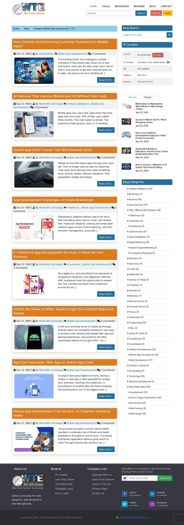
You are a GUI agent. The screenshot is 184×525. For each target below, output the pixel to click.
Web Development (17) (140, 360)
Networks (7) (134, 296)
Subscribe (165, 478)
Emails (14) (133, 269)
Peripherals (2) (136, 226)
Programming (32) (136, 322)
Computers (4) (135, 221)
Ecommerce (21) (137, 403)
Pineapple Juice (64, 488)
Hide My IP (158, 55)
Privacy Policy (100, 488)
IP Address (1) (134, 285)
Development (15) (138, 392)
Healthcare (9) (135, 274)
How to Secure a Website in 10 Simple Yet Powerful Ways (151, 165)
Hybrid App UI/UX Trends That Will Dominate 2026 (52, 150)
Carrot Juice (62, 493)
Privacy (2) (133, 312)
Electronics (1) (134, 263)
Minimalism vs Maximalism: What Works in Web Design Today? (149, 106)
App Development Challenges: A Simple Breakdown (53, 200)
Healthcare (73, 207)
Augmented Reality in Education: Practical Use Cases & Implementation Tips (152, 151)
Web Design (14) (137, 413)
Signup (156, 13)
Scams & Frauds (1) (137, 333)
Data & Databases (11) (138, 237)
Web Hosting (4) (137, 408)
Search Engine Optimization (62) (144, 397)
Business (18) (134, 199)
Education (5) (134, 258)
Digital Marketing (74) (138, 242)
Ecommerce (73, 264)
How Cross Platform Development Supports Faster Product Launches (151, 135)
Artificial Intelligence (78, 103)
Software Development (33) (141, 349)
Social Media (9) (135, 344)
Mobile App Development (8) (143, 354)
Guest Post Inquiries (103, 479)
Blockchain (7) (135, 194)
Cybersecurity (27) (137, 231)
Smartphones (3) (136, 338)
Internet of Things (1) (138, 279)
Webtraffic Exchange (51, 103)
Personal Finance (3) (138, 306)
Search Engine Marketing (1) (142, 247)
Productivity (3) (135, 317)
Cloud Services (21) (137, 205)
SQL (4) (133, 328)
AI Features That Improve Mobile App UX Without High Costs (60, 96)
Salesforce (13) (136, 215)
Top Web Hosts (63, 484)
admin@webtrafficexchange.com (134, 517)
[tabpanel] (147, 139)
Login (168, 13)
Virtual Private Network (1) (140, 381)
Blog (26, 28)
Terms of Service (101, 484)
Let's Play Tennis (64, 479)
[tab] (158, 97)
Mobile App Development (72, 53)
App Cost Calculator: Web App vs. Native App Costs (53, 362)
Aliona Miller (46, 53)
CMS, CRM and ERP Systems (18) (144, 210)
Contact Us (98, 493)
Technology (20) (136, 376)
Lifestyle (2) (133, 290)
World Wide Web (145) (139, 387)
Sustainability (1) (135, 371)
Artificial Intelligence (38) (140, 188)
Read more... (106, 79)
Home (16, 28)
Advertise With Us (102, 474)
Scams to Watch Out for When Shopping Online (151, 120)
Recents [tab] (133, 97)
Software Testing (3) (138, 365)
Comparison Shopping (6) (141, 253)
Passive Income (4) (137, 301)
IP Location (61, 474)
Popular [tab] (147, 97)
